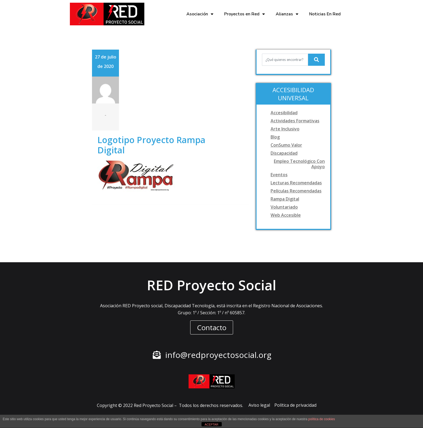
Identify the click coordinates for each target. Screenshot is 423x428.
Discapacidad (284, 153)
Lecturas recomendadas (296, 182)
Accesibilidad (284, 112)
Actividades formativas (295, 120)
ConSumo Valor (286, 145)
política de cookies (321, 419)
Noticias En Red (325, 14)
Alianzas (287, 14)
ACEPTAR (211, 424)
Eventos (279, 174)
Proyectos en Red (244, 14)
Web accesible (286, 215)
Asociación (199, 14)
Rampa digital (285, 199)
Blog (275, 137)
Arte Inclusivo (285, 129)
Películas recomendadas (296, 191)
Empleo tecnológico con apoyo (299, 163)
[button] (211, 327)
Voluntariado (284, 207)
